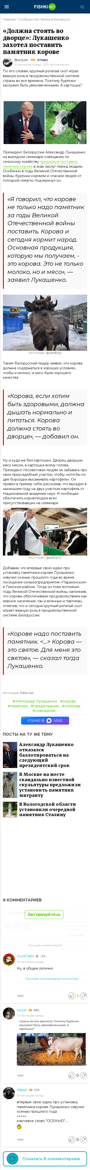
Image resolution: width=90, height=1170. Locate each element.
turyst (22, 1010)
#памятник (18, 706)
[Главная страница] (45, 6)
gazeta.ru (53, 557)
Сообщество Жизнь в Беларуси (44, 19)
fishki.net (27, 693)
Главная (9, 19)
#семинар (71, 706)
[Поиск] (82, 7)
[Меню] (7, 7)
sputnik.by (53, 353)
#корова (68, 701)
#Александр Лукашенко (34, 701)
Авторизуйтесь (44, 914)
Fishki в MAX (45, 720)
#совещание (44, 710)
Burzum (21, 60)
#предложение (45, 706)
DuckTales (26, 956)
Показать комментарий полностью (51, 978)
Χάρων (22, 1090)
